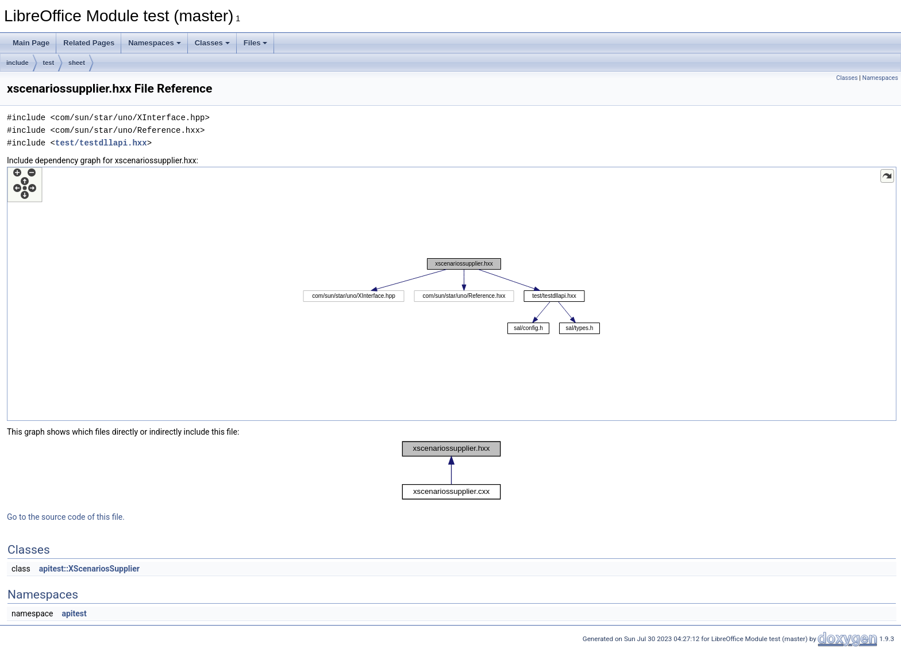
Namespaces (154, 43)
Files (256, 43)
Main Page (31, 43)
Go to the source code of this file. (66, 517)
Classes (212, 43)
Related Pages (88, 43)
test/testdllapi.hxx (101, 142)
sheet (76, 62)
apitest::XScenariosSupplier (89, 568)
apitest (73, 613)
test (49, 62)
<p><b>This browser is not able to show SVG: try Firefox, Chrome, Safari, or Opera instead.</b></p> (451, 293)
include (17, 62)
